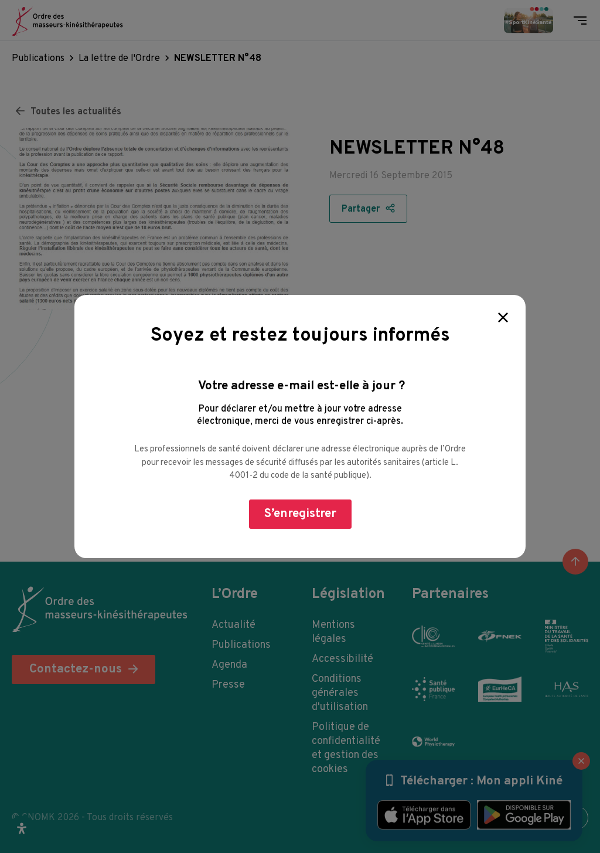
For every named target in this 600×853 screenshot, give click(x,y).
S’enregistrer (300, 514)
